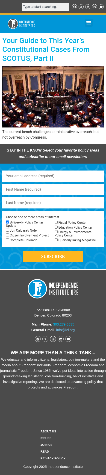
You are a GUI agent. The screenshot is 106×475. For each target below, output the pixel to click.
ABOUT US (48, 431)
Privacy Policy (53, 458)
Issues (46, 438)
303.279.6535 (63, 324)
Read (45, 451)
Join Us (47, 445)
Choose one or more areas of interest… (33, 217)
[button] (89, 23)
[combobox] (45, 7)
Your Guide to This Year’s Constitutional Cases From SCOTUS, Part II (46, 49)
